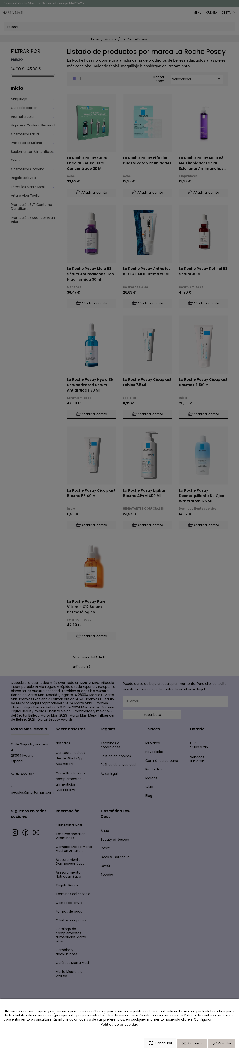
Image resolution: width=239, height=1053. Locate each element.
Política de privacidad (119, 1025)
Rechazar (192, 1044)
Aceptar (221, 1044)
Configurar (160, 1044)
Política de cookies (199, 1016)
